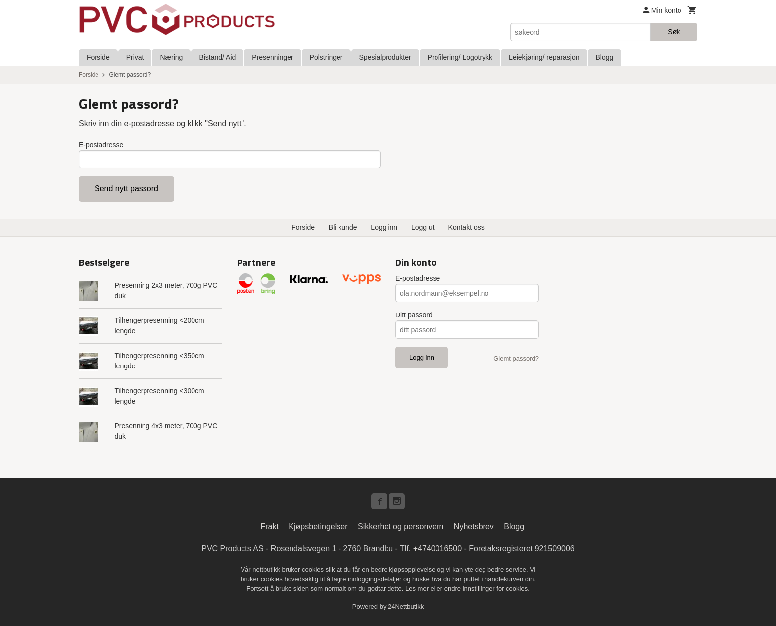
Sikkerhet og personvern (400, 526)
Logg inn (384, 227)
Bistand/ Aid (217, 57)
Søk (674, 32)
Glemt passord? (516, 358)
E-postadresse (101, 145)
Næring (171, 57)
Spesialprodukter (385, 57)
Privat (135, 57)
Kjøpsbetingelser (318, 526)
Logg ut (423, 227)
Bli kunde (343, 227)
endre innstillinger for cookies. (487, 588)
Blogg (605, 57)
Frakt (269, 526)
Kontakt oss (466, 227)
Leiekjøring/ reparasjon (544, 57)
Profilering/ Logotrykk (460, 57)
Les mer (418, 588)
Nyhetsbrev (474, 526)
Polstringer (326, 57)
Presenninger (272, 57)
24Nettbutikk (406, 606)
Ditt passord (414, 315)
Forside (98, 57)
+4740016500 (437, 548)
